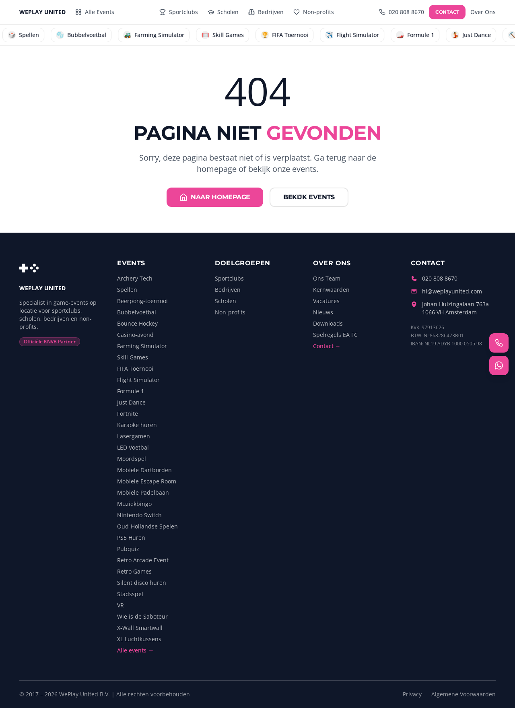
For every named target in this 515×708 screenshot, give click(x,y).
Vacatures (326, 301)
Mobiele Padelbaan (143, 492)
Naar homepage (214, 197)
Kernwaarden (331, 289)
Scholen (225, 301)
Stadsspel (130, 594)
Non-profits (230, 312)
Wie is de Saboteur (142, 616)
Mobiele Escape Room (146, 481)
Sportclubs (229, 278)
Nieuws (323, 312)
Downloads (328, 323)
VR (120, 605)
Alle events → (135, 650)
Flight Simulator (138, 380)
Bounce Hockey (137, 323)
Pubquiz (128, 549)
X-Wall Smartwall (140, 628)
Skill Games (132, 357)
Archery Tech (134, 278)
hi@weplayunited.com (452, 291)
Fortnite (127, 413)
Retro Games (134, 571)
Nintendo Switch (139, 515)
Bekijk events (309, 197)
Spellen (127, 289)
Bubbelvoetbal (136, 312)
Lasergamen (133, 436)
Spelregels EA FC (335, 335)
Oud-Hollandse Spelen (147, 526)
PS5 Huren (131, 537)
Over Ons (483, 12)
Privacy (412, 694)
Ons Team (326, 278)
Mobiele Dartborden (144, 470)
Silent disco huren (141, 582)
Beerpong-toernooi (142, 301)
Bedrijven (228, 289)
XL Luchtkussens (139, 639)
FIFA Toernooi (135, 368)
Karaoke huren (137, 425)
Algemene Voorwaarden (463, 694)
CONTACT (447, 12)
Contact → (327, 346)
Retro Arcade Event (143, 560)
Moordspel (131, 458)
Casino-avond (135, 335)
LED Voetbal (133, 447)
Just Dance (131, 402)
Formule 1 (130, 391)
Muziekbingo (134, 504)
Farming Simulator (142, 346)
